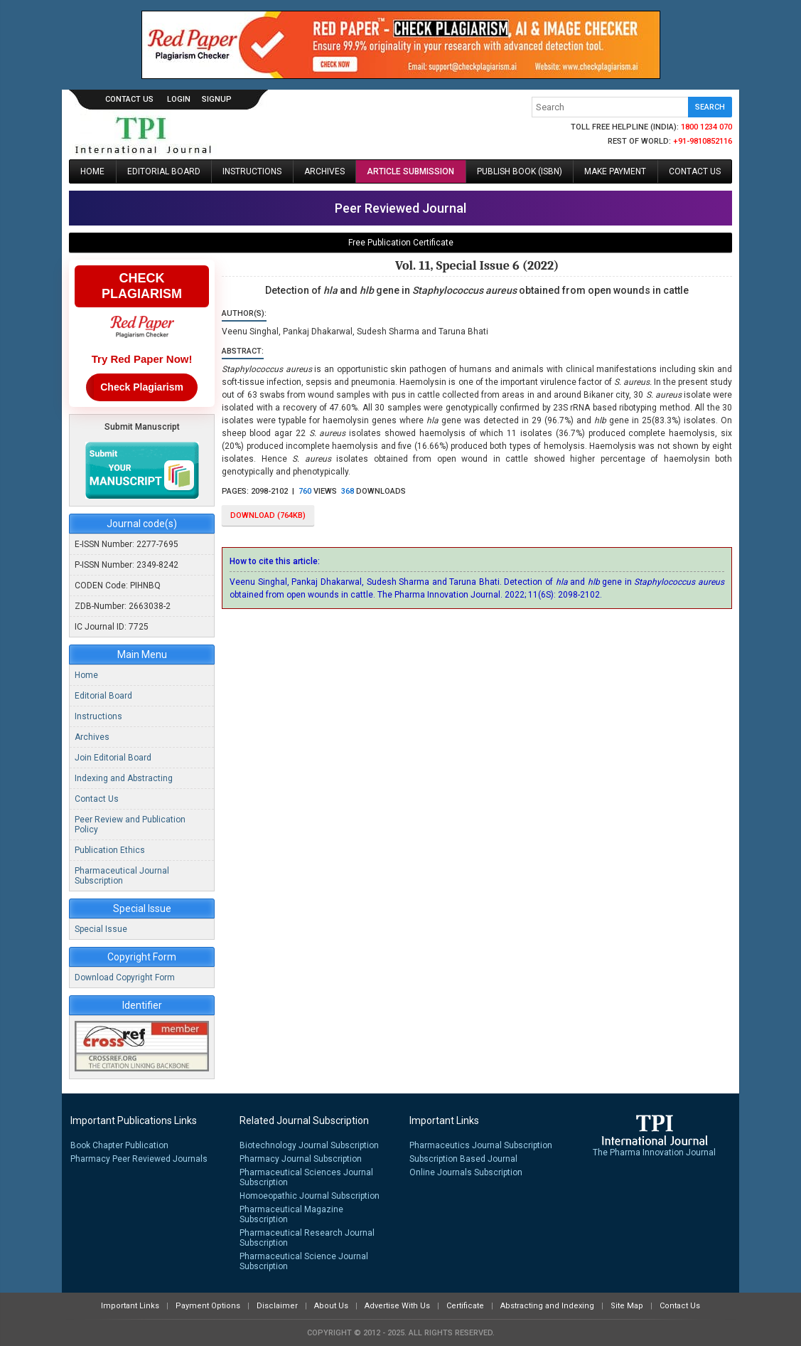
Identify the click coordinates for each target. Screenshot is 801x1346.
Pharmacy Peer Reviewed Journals (139, 1159)
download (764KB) (268, 515)
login (178, 99)
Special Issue (101, 929)
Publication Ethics (110, 850)
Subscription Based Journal (463, 1159)
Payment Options (208, 1305)
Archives (324, 171)
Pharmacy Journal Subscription (301, 1159)
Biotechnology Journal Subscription (309, 1145)
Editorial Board (163, 171)
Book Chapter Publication (119, 1145)
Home (92, 171)
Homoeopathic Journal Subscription (310, 1196)
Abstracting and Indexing (547, 1305)
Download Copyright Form (125, 977)
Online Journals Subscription (465, 1172)
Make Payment (615, 171)
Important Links (130, 1305)
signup (217, 99)
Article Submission (410, 171)
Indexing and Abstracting (124, 778)
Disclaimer (277, 1305)
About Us (331, 1305)
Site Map (627, 1305)
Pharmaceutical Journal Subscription (122, 876)
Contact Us (129, 99)
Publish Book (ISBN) (519, 171)
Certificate (465, 1305)
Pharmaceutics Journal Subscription (480, 1145)
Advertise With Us (397, 1305)
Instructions (251, 171)
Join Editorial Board (113, 758)
